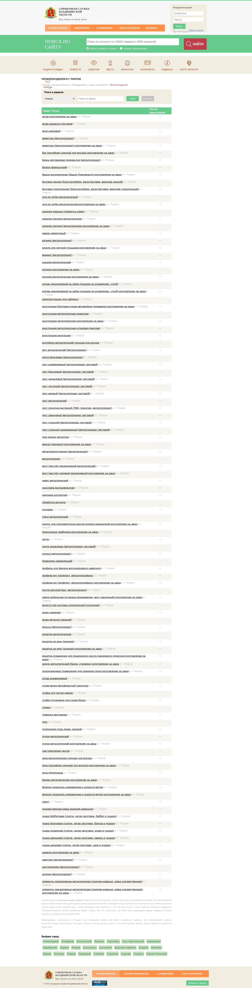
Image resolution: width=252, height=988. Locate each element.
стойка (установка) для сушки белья (63, 700)
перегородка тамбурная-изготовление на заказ (70, 531)
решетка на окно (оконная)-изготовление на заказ (72, 648)
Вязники (99, 941)
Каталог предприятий (136, 973)
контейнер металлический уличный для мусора (70, 342)
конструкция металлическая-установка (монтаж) (71, 328)
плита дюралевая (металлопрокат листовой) (69, 546)
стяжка (46, 707)
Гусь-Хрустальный (133, 941)
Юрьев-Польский (156, 953)
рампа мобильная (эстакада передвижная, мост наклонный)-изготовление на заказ (92, 597)
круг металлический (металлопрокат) (64, 349)
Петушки (59, 953)
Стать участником (129, 28)
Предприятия (81, 28)
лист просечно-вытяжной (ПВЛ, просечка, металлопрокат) (77, 407)
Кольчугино (89, 947)
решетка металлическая (56, 634)
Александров (51, 941)
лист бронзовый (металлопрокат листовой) (68, 371)
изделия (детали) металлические (62, 218)
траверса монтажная (54, 714)
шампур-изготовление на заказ (60, 852)
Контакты (151, 28)
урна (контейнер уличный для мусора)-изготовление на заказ (79, 765)
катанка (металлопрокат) (57, 240)
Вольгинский (84, 941)
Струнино (112, 953)
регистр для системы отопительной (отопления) (71, 605)
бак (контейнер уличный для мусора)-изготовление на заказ (78, 152)
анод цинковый (51, 131)
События (93, 69)
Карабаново (50, 947)
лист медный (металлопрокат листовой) (66, 393)
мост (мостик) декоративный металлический (69, 465)
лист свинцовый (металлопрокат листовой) (68, 415)
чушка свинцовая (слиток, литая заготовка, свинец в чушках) (78, 837)
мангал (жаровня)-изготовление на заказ (66, 444)
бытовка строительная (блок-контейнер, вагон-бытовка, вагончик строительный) (90, 189)
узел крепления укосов (56, 750)
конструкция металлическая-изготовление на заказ (73, 320)
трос (44, 721)
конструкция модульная (56, 335)
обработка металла (54, 502)
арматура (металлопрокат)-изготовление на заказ (72, 145)
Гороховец (113, 941)
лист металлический (54, 400)
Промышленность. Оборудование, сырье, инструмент (80, 85)
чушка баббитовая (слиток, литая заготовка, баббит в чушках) (79, 816)
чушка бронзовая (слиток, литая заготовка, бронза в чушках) (78, 823)
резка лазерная (51, 612)
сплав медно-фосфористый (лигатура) (65, 685)
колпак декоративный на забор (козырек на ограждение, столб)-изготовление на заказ (94, 291)
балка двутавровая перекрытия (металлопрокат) (71, 160)
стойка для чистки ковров (57, 692)
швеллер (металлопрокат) (58, 859)
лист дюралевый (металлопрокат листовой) (68, 378)
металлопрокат (51, 458)
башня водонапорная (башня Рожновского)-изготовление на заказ (82, 174)
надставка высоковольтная (58, 487)
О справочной (104, 28)
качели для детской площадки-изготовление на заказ (74, 247)
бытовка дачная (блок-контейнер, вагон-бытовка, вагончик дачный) (82, 181)
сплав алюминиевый (54, 678)
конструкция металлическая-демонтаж (65, 313)
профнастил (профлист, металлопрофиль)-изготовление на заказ (81, 582)
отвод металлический (55, 516)
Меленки (156, 947)
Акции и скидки (53, 69)
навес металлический (55, 480)
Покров (71, 953)
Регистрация (183, 31)
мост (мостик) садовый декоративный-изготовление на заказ (78, 473)
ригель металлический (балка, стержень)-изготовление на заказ (80, 663)
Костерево (105, 947)
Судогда (126, 953)
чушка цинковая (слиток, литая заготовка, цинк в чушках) (76, 845)
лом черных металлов (55, 436)
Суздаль (138, 953)
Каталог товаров (58, 28)
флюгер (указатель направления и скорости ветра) (72, 787)
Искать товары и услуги (103, 48)
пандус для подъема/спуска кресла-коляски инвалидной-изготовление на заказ (89, 523)
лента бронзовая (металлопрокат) (62, 357)
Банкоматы (147, 69)
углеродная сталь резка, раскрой (62, 729)
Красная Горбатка (125, 947)
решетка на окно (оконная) (58, 641)
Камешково (154, 941)
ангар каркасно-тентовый (57, 123)
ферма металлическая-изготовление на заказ (69, 779)
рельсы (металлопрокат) (57, 626)
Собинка (99, 953)
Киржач (64, 947)
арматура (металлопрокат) (58, 138)
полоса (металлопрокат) (56, 553)
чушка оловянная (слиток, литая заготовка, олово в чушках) (78, 830)
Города (47, 87)
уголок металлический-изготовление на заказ (69, 743)
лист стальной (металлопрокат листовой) (67, 422)
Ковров (76, 947)
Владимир (67, 941)
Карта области (189, 69)
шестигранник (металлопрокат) (61, 866)
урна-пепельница (52, 772)
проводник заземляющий (57, 560)
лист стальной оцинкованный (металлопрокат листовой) (76, 429)
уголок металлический (55, 736)
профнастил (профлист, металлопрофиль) (67, 575)
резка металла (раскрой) (57, 619)
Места (110, 69)
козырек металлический (56, 262)
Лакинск (143, 947)
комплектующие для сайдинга (60, 299)
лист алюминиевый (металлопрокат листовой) (70, 364)
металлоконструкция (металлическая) (65, 451)
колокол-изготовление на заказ (60, 269)
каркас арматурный (54, 233)
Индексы (167, 69)
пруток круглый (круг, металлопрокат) (64, 589)
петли (45, 539)
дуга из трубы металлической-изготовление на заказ (73, 204)
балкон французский (54, 167)
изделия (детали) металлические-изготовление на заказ (75, 225)
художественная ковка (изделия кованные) (68, 808)
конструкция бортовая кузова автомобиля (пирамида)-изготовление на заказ (88, 306)
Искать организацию (135, 48)
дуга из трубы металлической (60, 196)
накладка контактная (54, 494)
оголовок (47, 509)
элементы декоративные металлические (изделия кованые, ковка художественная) (92, 881)
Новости (75, 69)
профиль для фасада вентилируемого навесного (71, 568)
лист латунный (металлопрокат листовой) (67, 386)
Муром (47, 953)
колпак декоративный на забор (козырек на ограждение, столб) (80, 283)
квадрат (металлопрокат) (57, 254)
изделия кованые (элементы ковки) (63, 211)
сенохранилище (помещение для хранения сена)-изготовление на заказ (85, 671)
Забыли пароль (196, 30)
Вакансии (127, 69)
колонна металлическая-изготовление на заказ (70, 276)
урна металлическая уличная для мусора (67, 758)
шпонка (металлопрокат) (57, 874)
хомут (45, 801)
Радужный (84, 953)
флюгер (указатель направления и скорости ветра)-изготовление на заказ (86, 794)
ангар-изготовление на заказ (59, 116)
